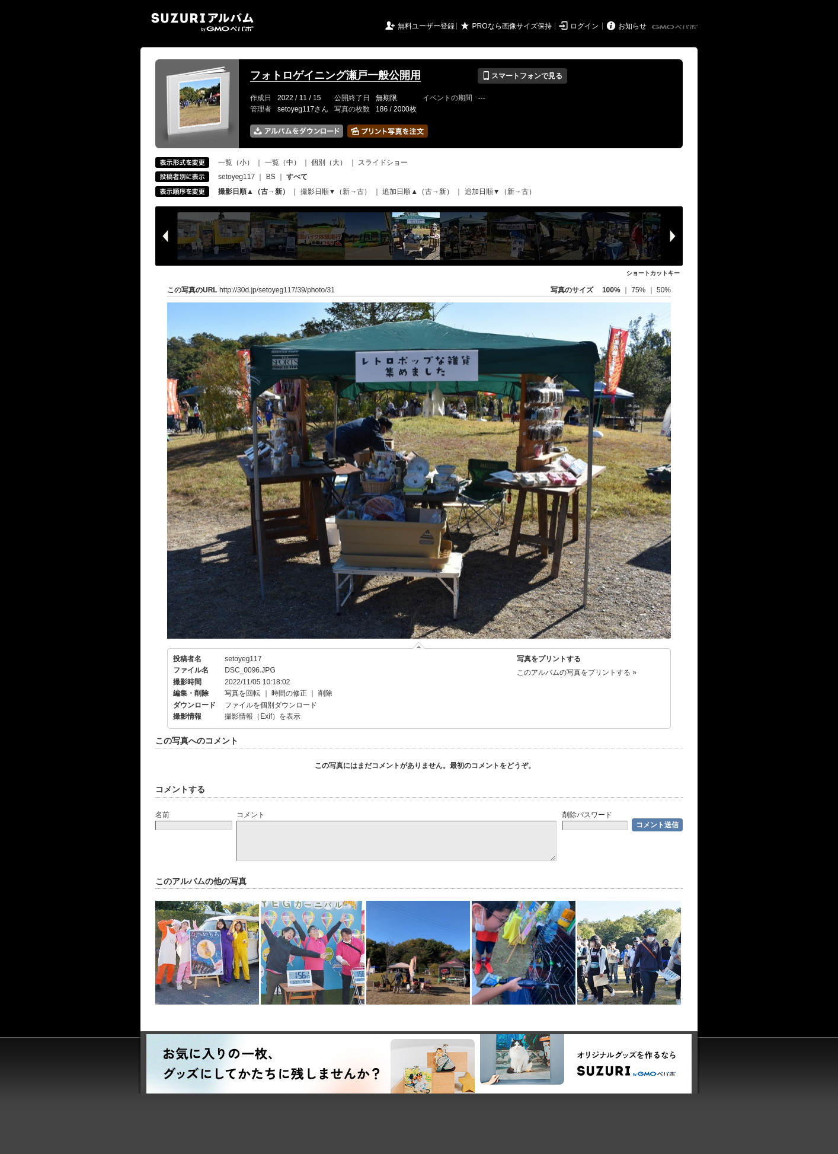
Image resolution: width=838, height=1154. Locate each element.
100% (611, 290)
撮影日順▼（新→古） (336, 191)
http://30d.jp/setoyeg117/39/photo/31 (277, 290)
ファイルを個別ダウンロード (271, 705)
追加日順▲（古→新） (417, 191)
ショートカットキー (653, 273)
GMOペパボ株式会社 (675, 27)
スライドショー (383, 162)
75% (639, 290)
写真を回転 (242, 693)
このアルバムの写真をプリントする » (577, 672)
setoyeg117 (236, 177)
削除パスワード (587, 815)
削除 (325, 693)
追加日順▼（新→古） (500, 191)
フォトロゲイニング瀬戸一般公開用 (335, 75)
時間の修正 (289, 693)
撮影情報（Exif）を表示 (262, 716)
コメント (250, 815)
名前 (162, 815)
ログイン (584, 26)
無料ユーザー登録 (426, 26)
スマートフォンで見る (522, 76)
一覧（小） (236, 162)
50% (664, 290)
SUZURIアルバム (202, 22)
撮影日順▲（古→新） (253, 191)
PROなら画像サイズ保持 (512, 26)
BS (271, 177)
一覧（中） (282, 162)
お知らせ (632, 26)
